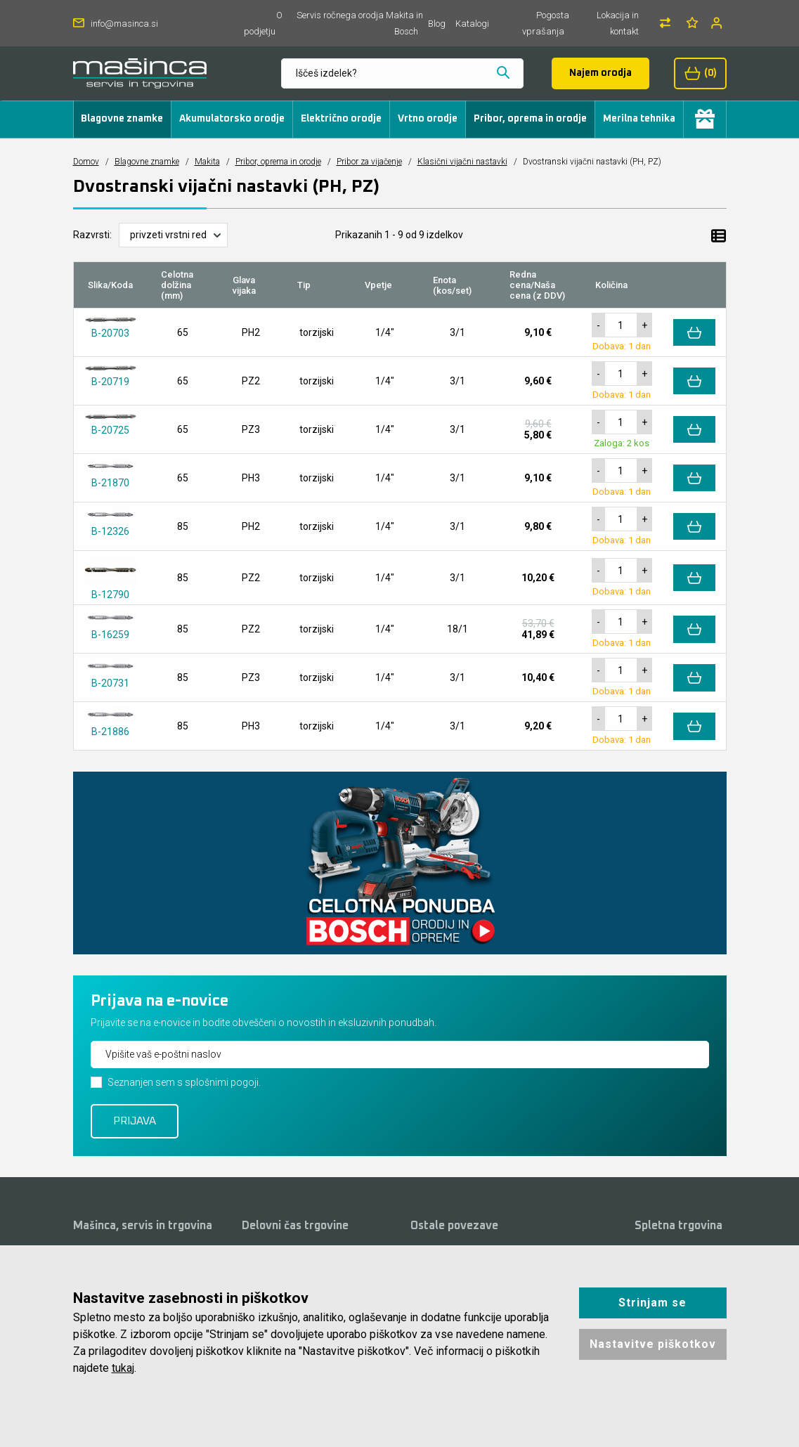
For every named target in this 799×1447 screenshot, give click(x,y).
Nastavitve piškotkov (653, 1344)
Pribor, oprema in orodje (530, 119)
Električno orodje (341, 119)
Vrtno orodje (427, 119)
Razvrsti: (92, 234)
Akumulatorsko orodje (232, 119)
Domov (86, 162)
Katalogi (472, 23)
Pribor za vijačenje (369, 162)
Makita (207, 162)
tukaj (123, 1368)
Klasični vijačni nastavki (462, 162)
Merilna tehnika (639, 119)
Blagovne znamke (122, 119)
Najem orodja (600, 73)
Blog (437, 23)
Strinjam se (652, 1302)
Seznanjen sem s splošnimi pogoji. (184, 1082)
